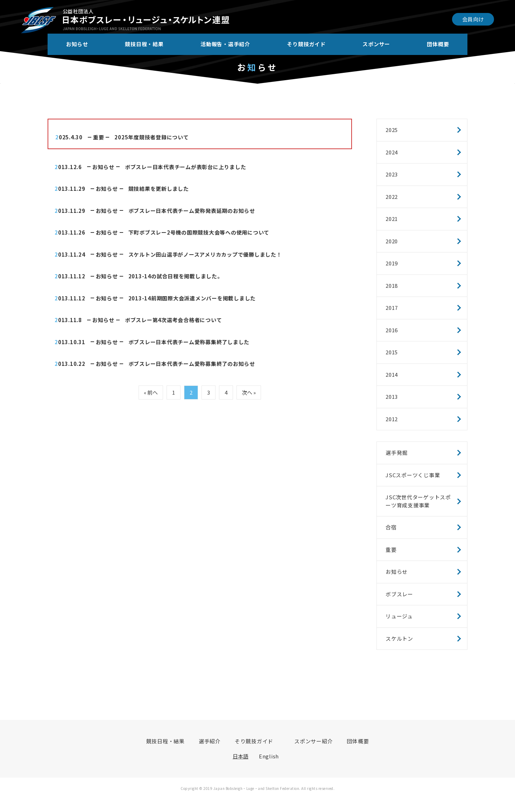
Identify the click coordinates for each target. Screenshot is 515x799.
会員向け (473, 19)
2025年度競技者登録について (151, 137)
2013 (392, 396)
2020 (392, 241)
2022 (392, 196)
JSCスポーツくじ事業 (413, 475)
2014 (392, 374)
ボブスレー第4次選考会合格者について (173, 320)
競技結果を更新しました (158, 188)
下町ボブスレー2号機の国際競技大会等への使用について (199, 232)
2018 (392, 285)
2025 (392, 129)
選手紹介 (210, 741)
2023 (392, 174)
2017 (392, 307)
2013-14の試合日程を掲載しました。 (175, 276)
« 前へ (151, 392)
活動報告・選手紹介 (225, 44)
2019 (392, 263)
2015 (392, 352)
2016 (392, 330)
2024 (392, 152)
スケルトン (399, 638)
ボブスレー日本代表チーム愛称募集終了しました (189, 342)
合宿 (391, 527)
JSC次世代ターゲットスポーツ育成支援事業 (418, 501)
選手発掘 (397, 452)
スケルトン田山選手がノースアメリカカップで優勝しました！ (205, 254)
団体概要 (438, 44)
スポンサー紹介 (313, 741)
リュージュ (399, 616)
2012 (392, 419)
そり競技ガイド (306, 44)
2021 (392, 218)
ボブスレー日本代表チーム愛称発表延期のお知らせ (191, 210)
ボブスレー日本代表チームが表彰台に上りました (185, 167)
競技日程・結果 (144, 44)
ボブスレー (399, 594)
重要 (98, 137)
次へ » (249, 392)
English (269, 756)
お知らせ (77, 44)
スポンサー (376, 44)
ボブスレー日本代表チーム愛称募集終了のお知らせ (191, 363)
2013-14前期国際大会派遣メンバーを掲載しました (192, 298)
